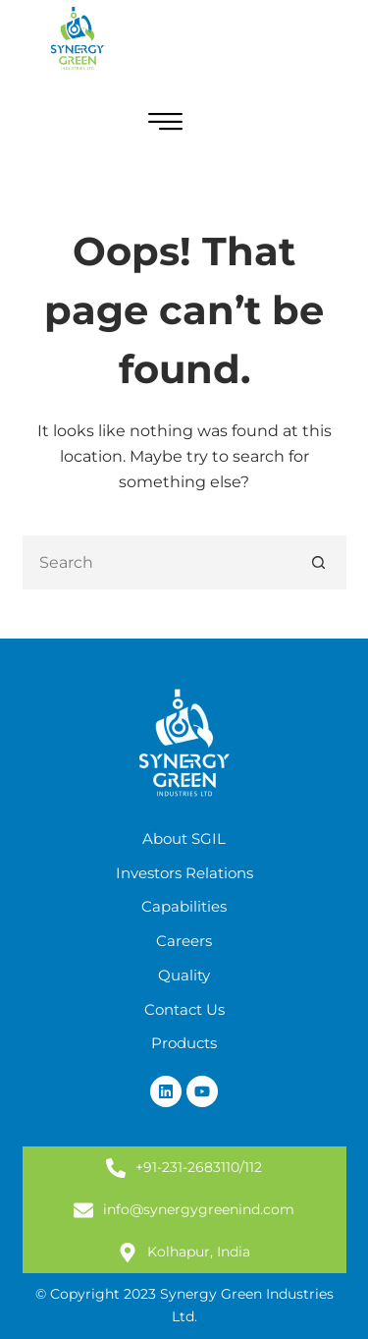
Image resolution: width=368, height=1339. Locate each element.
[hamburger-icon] (165, 124)
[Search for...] (157, 562)
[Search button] (319, 562)
